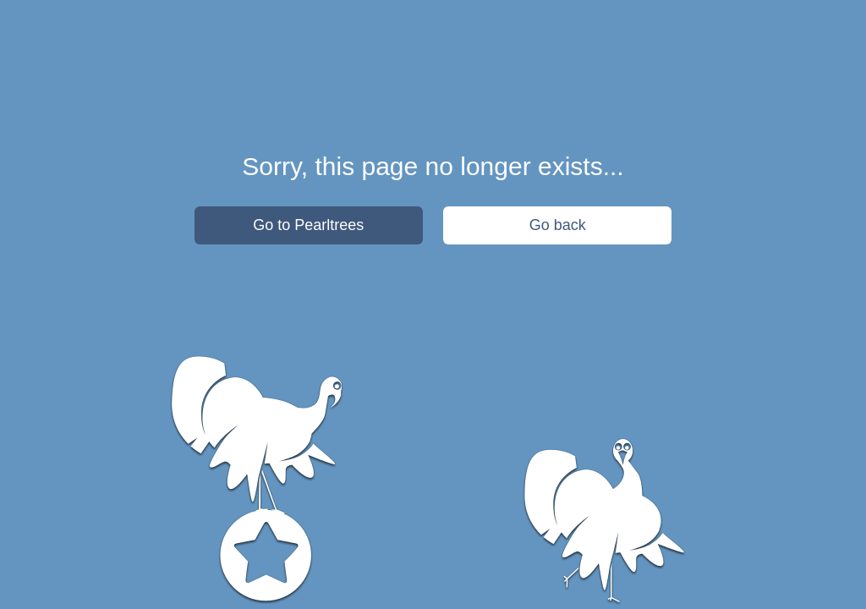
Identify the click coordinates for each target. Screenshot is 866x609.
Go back (557, 225)
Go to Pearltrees (308, 225)
